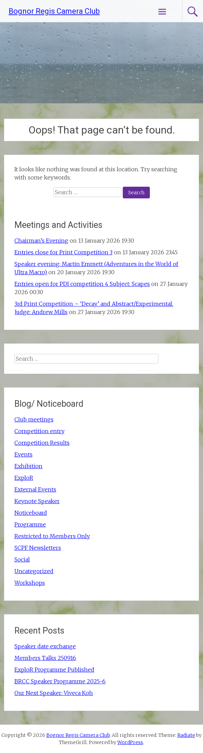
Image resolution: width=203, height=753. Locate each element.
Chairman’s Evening (41, 240)
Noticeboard (30, 512)
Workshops (29, 582)
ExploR (23, 477)
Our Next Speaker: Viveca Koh (53, 693)
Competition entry (39, 431)
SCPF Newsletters (37, 547)
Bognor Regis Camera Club (54, 11)
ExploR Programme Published (54, 669)
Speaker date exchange (45, 646)
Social (22, 559)
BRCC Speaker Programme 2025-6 (60, 681)
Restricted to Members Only (52, 536)
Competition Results (42, 442)
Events (23, 454)
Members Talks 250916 (45, 657)
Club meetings (33, 419)
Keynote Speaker (37, 501)
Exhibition (28, 466)
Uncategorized (33, 571)
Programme (30, 524)
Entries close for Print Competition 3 (63, 252)
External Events (35, 489)
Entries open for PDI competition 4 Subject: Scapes (82, 283)
